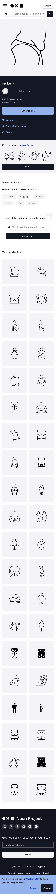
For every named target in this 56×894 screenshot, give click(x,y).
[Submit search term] (50, 14)
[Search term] (29, 14)
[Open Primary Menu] (5, 6)
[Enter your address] (28, 845)
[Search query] (28, 227)
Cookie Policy (33, 879)
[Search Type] (7, 14)
